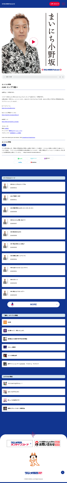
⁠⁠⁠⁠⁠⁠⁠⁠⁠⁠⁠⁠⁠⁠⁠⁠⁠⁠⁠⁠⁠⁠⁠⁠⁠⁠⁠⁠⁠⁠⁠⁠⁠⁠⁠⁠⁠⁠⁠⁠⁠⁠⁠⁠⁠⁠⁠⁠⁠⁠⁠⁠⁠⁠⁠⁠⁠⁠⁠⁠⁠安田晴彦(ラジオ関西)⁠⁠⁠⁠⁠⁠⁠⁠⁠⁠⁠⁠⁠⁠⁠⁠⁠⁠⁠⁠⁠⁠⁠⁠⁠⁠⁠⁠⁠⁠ (15, 133)
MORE (33, 305)
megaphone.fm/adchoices (28, 137)
